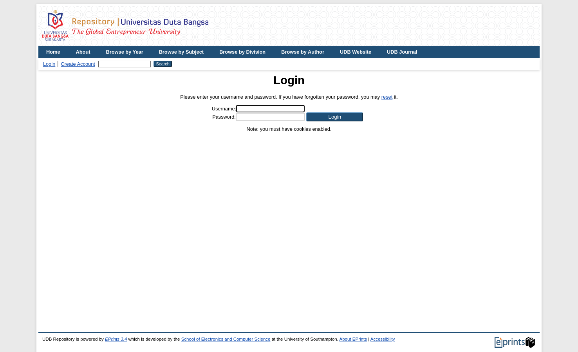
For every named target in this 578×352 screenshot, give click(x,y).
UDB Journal (402, 52)
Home (53, 52)
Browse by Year (124, 52)
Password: (224, 117)
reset (386, 97)
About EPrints (353, 339)
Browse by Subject (181, 52)
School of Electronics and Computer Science (226, 339)
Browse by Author (302, 52)
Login (49, 64)
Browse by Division (242, 52)
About (83, 52)
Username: (224, 109)
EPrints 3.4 (116, 339)
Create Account (78, 64)
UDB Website (355, 52)
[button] (334, 116)
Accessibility (382, 339)
